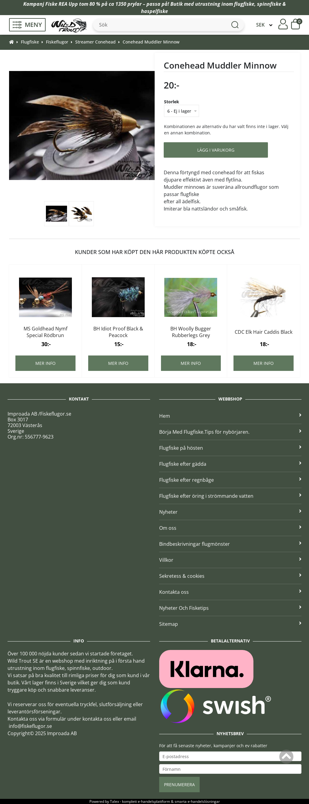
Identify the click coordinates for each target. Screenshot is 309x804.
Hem (230, 416)
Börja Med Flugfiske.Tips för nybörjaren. (230, 432)
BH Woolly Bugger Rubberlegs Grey (190, 332)
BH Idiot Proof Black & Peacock (118, 332)
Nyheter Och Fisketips (230, 608)
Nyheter (230, 512)
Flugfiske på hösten (230, 448)
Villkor (230, 560)
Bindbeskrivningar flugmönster (230, 544)
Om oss (230, 528)
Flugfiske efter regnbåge (230, 480)
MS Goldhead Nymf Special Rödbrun (45, 332)
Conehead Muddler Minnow (151, 42)
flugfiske (244, 4)
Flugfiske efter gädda (230, 464)
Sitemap (230, 624)
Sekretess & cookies (230, 576)
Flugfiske (30, 42)
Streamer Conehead (95, 42)
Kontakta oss (230, 592)
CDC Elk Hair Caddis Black (263, 332)
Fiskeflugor (57, 42)
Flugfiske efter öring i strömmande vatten (230, 496)
